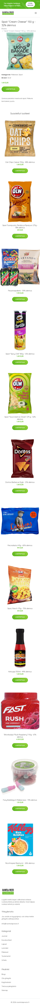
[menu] (35, 13)
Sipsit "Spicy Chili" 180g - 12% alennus (20, 354)
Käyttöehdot (6, 982)
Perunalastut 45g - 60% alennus (20, 545)
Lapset (4, 944)
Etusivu (4, 29)
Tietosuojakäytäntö (9, 986)
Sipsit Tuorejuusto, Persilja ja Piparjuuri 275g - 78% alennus (20, 226)
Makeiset (14, 75)
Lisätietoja (10, 89)
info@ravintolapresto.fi (10, 924)
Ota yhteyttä (6, 978)
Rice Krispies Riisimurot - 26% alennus (20, 863)
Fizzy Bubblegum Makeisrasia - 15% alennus (20, 800)
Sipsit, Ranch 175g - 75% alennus (20, 608)
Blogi (3, 974)
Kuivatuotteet (7, 940)
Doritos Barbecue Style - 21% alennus (20, 482)
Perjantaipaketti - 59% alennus (20, 291)
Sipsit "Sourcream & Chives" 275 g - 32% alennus (20, 418)
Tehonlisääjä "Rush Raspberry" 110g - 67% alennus (20, 736)
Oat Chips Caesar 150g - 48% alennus (20, 162)
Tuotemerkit (6, 956)
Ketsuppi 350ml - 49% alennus (20, 672)
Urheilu (4, 960)
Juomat (4, 936)
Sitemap (5, 990)
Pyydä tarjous (30, 4)
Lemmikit (5, 948)
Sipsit (21, 75)
